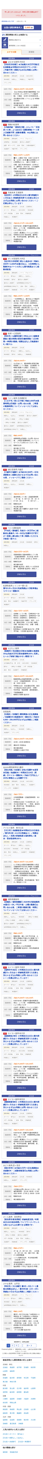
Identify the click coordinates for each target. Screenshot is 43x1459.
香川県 (12, 1413)
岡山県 (19, 1409)
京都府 (19, 1399)
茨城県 (5, 1378)
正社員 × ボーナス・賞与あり (13, 1434)
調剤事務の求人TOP (8, 21)
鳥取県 (5, 1409)
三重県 (5, 1399)
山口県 (33, 1409)
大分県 (33, 1420)
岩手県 (19, 1367)
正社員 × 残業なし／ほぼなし (13, 1438)
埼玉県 (26, 1378)
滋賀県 (12, 1399)
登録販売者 (14, 1452)
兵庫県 (33, 1399)
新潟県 (5, 1388)
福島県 (12, 1371)
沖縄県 (20, 1423)
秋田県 (33, 1367)
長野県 (5, 1392)
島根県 (12, 1409)
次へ (29, 1345)
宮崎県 (5, 1423)
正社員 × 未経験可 (9, 1442)
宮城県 (26, 1367)
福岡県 (5, 1420)
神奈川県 (13, 1382)
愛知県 (26, 1392)
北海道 (5, 1367)
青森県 (12, 1367)
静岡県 (19, 1392)
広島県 (26, 1409)
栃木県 (12, 1378)
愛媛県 (19, 1413)
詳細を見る (21, 113)
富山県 (12, 1388)
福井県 (26, 1388)
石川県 (19, 1388)
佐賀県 (12, 1420)
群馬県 (19, 1378)
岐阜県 (12, 1392)
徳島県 (5, 1413)
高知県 (26, 1413)
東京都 (5, 1382)
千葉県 (33, 1378)
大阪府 (26, 1399)
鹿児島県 (13, 1423)
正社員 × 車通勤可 (24, 1442)
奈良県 (5, 1402)
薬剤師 (5, 1452)
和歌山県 (13, 1402)
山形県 (5, 1371)
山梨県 (33, 1388)
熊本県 (26, 1420)
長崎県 (19, 1420)
